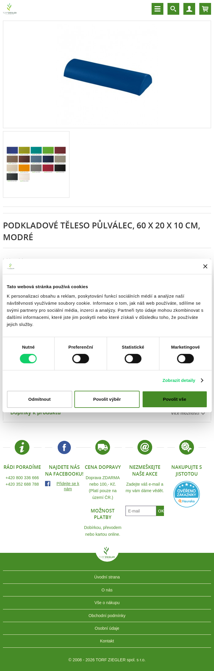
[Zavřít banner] (205, 266)
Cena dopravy (103, 467)
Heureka (186, 494)
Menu (157, 9)
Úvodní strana (107, 577)
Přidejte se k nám (68, 486)
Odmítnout (39, 399)
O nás (107, 590)
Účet (189, 9)
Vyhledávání (173, 9)
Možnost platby (103, 513)
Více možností (185, 413)
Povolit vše (174, 399)
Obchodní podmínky (107, 615)
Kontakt (107, 641)
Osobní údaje (107, 628)
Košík (205, 9)
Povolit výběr (107, 399)
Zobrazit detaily (178, 380)
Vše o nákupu (107, 602)
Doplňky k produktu (35, 412)
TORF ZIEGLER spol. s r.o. (107, 557)
